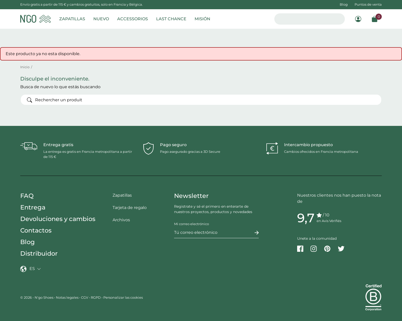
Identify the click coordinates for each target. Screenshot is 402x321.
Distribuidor (39, 253)
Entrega (32, 207)
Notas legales (67, 297)
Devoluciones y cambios (57, 219)
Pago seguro (173, 144)
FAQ (27, 195)
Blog (344, 4)
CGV (84, 297)
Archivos (121, 219)
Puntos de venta (368, 4)
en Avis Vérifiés (329, 221)
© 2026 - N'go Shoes (37, 297)
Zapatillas (122, 195)
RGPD (96, 297)
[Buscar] (201, 99)
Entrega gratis (58, 144)
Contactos (36, 230)
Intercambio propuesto (308, 144)
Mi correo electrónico (191, 224)
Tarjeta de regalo (130, 207)
